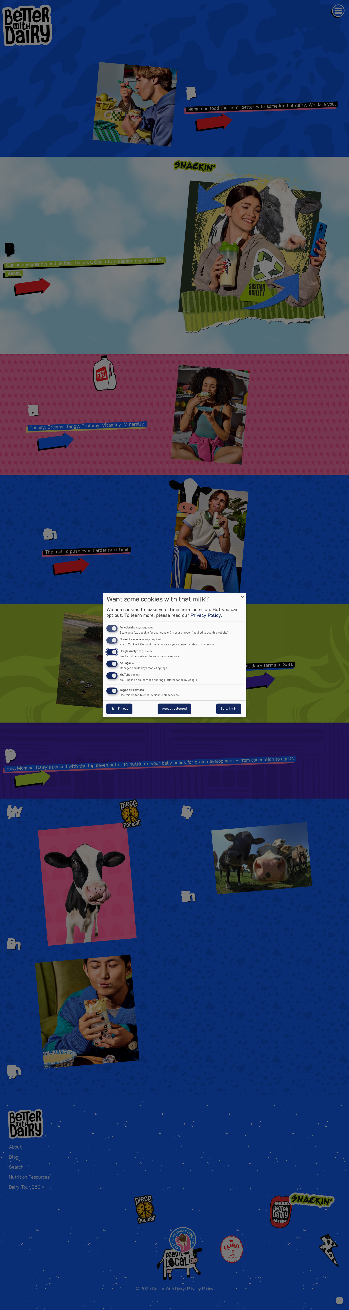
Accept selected (174, 708)
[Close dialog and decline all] (242, 595)
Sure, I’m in (229, 708)
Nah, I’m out (119, 708)
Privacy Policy (206, 615)
